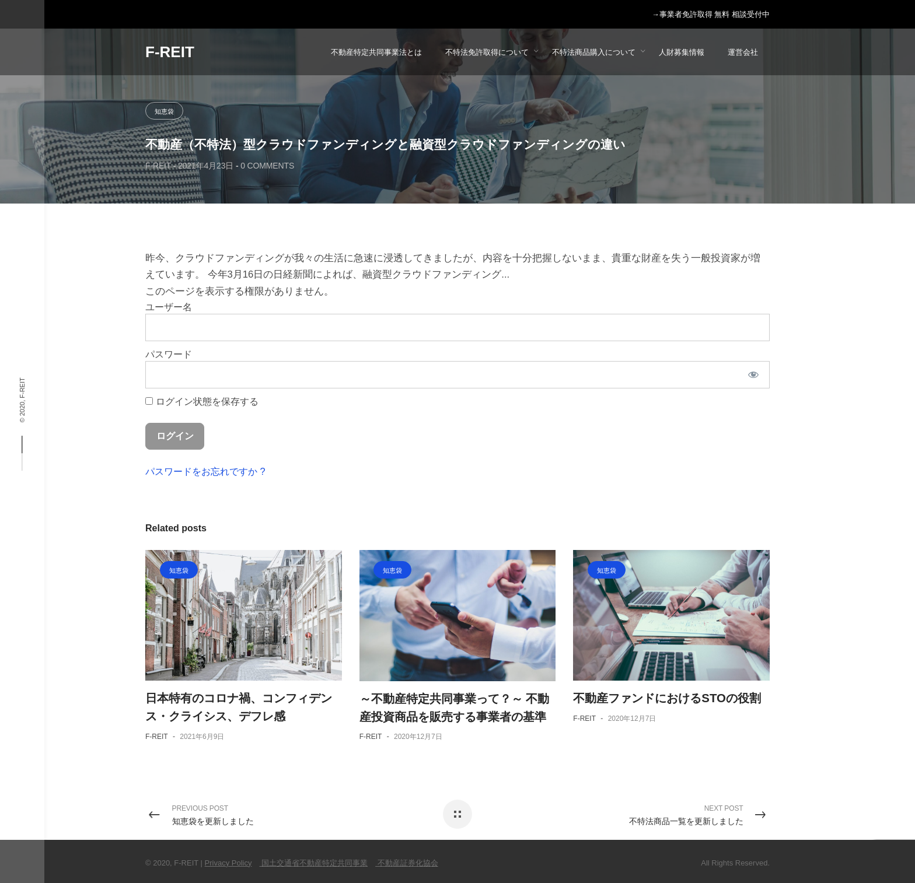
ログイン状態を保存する (202, 401)
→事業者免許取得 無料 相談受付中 (711, 14)
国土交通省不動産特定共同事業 (314, 863)
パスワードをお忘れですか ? (205, 471)
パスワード (168, 354)
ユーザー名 (168, 307)
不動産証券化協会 (406, 863)
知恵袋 (164, 111)
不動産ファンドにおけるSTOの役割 (667, 698)
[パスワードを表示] (753, 374)
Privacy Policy (228, 863)
